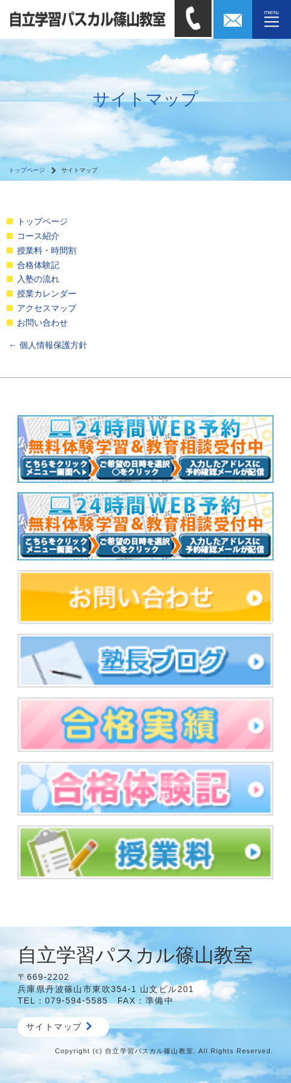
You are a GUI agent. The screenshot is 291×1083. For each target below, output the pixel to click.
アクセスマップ (46, 308)
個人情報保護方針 (47, 345)
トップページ (26, 170)
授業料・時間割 (46, 250)
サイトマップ (59, 1026)
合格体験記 (38, 265)
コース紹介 (38, 236)
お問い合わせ (42, 322)
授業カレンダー (46, 293)
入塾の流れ (38, 279)
